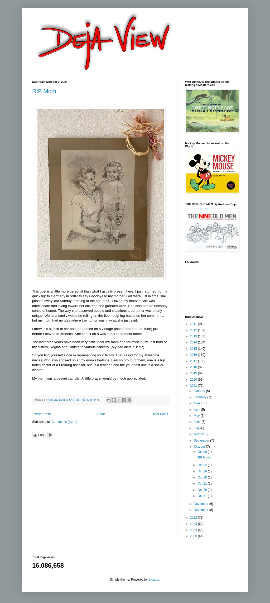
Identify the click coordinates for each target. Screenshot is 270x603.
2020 (194, 379)
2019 (194, 373)
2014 (194, 342)
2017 (194, 361)
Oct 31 (202, 496)
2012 (194, 330)
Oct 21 (202, 483)
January (200, 391)
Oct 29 (202, 490)
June (197, 422)
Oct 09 (202, 452)
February (200, 397)
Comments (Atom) (64, 422)
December (201, 510)
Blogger (153, 579)
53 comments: (92, 399)
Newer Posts (42, 414)
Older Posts (159, 414)
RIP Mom (44, 91)
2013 (194, 336)
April (197, 409)
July (197, 428)
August (199, 434)
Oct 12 (202, 465)
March (199, 403)
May (197, 416)
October (200, 446)
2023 (194, 524)
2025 (194, 536)
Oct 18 (202, 477)
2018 (194, 367)
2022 (194, 517)
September (202, 440)
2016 (194, 355)
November (201, 504)
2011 (194, 324)
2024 (194, 530)
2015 (194, 349)
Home (101, 414)
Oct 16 (202, 471)
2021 (194, 385)
